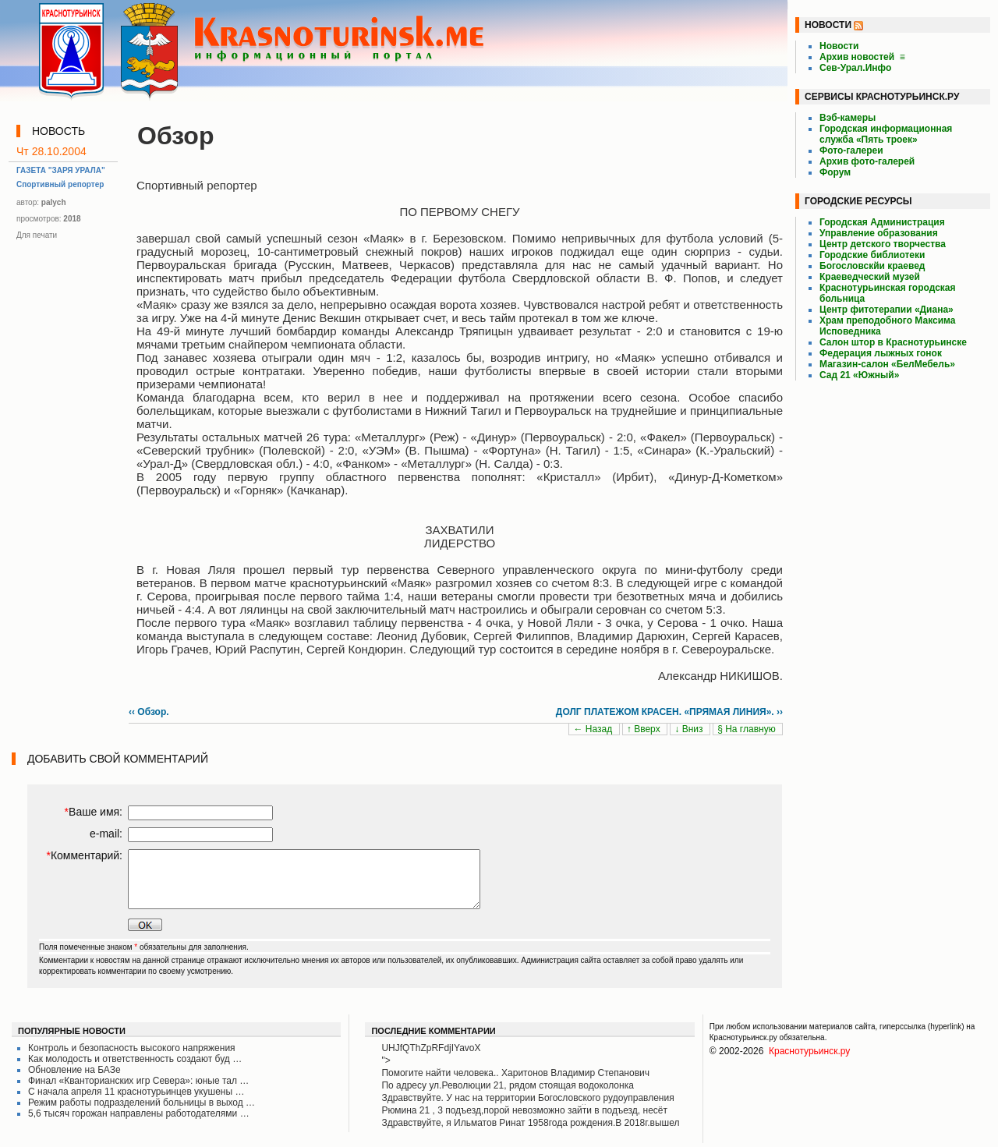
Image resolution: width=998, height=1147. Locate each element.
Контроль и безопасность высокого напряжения (131, 1048)
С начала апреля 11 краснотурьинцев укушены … (136, 1091)
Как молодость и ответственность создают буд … (135, 1058)
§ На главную (747, 729)
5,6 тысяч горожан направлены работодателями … (139, 1113)
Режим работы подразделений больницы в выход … (141, 1102)
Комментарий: (84, 855)
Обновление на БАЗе (74, 1069)
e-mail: (106, 833)
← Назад (593, 729)
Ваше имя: (93, 811)
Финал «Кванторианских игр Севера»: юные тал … (138, 1080)
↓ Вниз (690, 729)
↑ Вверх (645, 729)
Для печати (36, 235)
